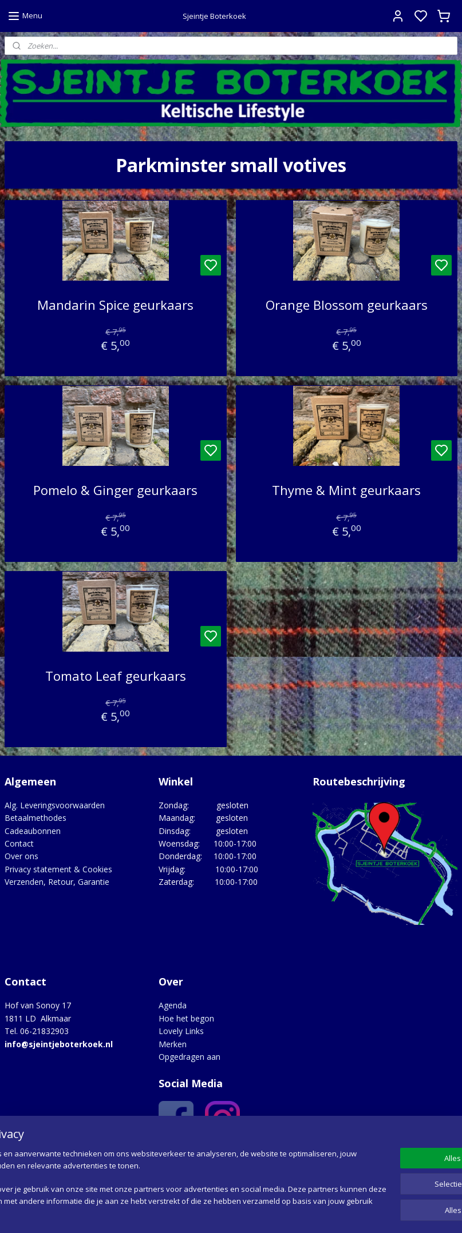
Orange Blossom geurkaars (347, 305)
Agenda (173, 1005)
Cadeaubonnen (33, 830)
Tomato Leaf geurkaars (115, 675)
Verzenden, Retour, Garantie (57, 881)
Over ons (21, 856)
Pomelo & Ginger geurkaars (115, 490)
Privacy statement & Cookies (58, 869)
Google (225, 1154)
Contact (19, 843)
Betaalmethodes (35, 817)
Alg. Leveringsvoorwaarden (55, 805)
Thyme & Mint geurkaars (346, 490)
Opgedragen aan (189, 1056)
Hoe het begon (186, 1018)
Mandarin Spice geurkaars (115, 305)
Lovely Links (181, 1030)
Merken (173, 1044)
